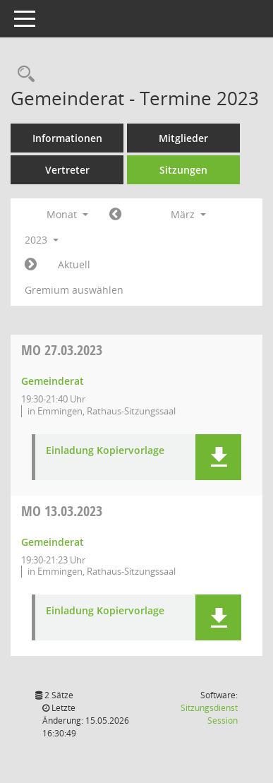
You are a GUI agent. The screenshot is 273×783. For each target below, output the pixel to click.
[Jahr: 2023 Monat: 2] (115, 214)
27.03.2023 (61, 349)
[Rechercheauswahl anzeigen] (23, 74)
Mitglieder (183, 138)
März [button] (188, 214)
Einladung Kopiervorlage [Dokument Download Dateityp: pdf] (105, 451)
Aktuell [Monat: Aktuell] (74, 264)
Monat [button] (67, 214)
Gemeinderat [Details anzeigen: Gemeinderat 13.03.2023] (52, 542)
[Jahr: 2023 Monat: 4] (30, 264)
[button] (218, 457)
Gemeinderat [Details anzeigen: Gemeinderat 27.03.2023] (52, 381)
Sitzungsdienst (209, 714)
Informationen (67, 138)
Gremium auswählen (74, 290)
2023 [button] (42, 239)
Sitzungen (183, 170)
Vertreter (67, 170)
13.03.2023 (61, 510)
